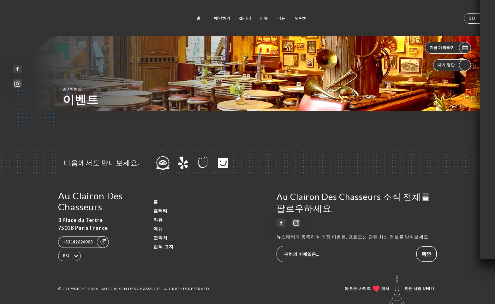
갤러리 (245, 18)
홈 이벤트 (72, 88)
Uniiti (430, 288)
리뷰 (264, 18)
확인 (426, 254)
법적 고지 (163, 246)
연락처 (301, 18)
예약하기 (222, 18)
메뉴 (281, 18)
